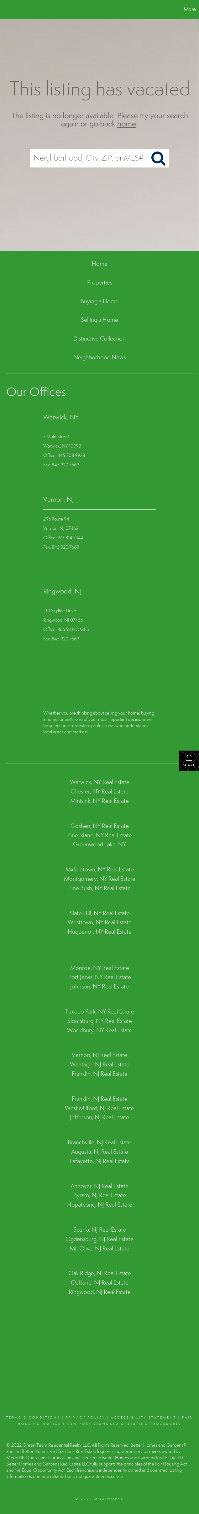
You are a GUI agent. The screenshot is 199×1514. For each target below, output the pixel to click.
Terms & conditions (33, 1417)
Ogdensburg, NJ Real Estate (99, 1239)
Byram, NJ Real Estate (99, 1195)
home (126, 124)
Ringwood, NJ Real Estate (100, 1292)
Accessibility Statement (143, 1417)
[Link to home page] (8, 9)
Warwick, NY (61, 417)
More (190, 9)
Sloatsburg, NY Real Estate (99, 1020)
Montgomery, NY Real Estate (99, 878)
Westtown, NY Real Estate (100, 922)
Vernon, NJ (58, 499)
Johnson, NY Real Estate (99, 986)
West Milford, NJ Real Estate (99, 1108)
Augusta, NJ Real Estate (99, 1151)
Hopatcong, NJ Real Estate (99, 1204)
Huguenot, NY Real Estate (100, 931)
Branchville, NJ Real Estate (99, 1142)
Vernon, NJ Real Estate (99, 1055)
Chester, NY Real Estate (99, 791)
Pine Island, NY (86, 835)
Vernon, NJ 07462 (60, 528)
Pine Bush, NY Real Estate (99, 888)
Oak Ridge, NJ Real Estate (99, 1273)
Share (189, 760)
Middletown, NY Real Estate (99, 869)
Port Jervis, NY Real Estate (99, 977)
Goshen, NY (86, 825)
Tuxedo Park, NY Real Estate (99, 1011)
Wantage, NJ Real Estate (99, 1064)
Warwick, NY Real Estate (99, 782)
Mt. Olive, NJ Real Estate (99, 1248)
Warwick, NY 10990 (62, 446)
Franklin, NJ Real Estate (100, 1073)
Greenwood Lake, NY (99, 844)
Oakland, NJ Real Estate (99, 1282)
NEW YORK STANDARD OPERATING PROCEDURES (124, 1424)
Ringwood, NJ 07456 (63, 620)
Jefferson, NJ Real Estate (99, 1117)
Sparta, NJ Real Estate (99, 1229)
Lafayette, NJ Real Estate (100, 1161)
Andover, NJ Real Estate (99, 1186)
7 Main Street (56, 436)
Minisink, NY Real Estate (99, 800)
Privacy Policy (85, 1417)
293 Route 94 (56, 519)
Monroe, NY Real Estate (99, 968)
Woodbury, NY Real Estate (99, 1030)
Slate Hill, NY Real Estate (100, 913)
